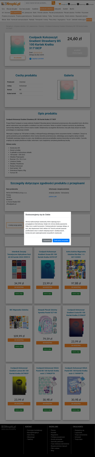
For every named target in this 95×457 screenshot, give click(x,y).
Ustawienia (47, 240)
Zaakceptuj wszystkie (61, 240)
